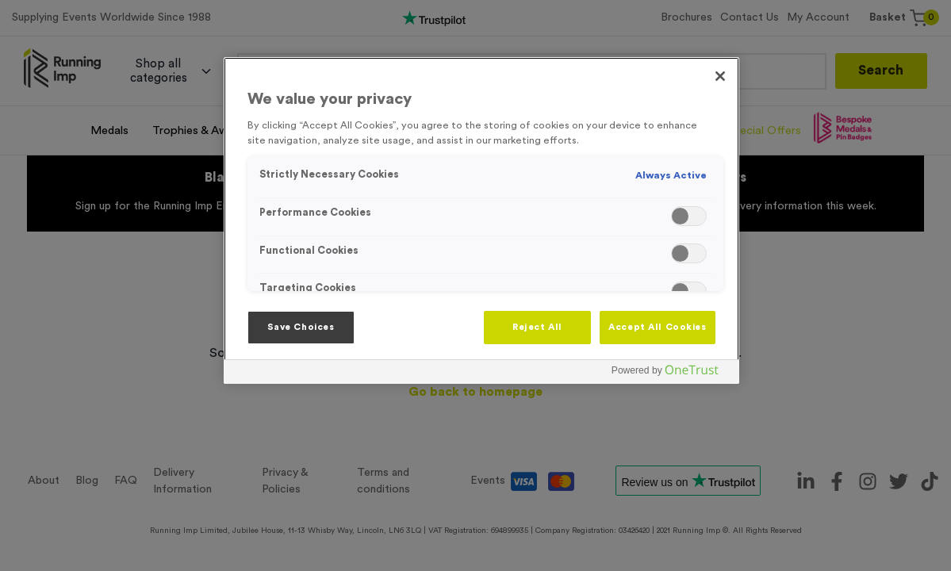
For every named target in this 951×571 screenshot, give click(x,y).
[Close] (720, 76)
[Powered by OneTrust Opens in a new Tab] (671, 374)
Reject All (537, 327)
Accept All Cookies (657, 327)
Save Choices (301, 327)
